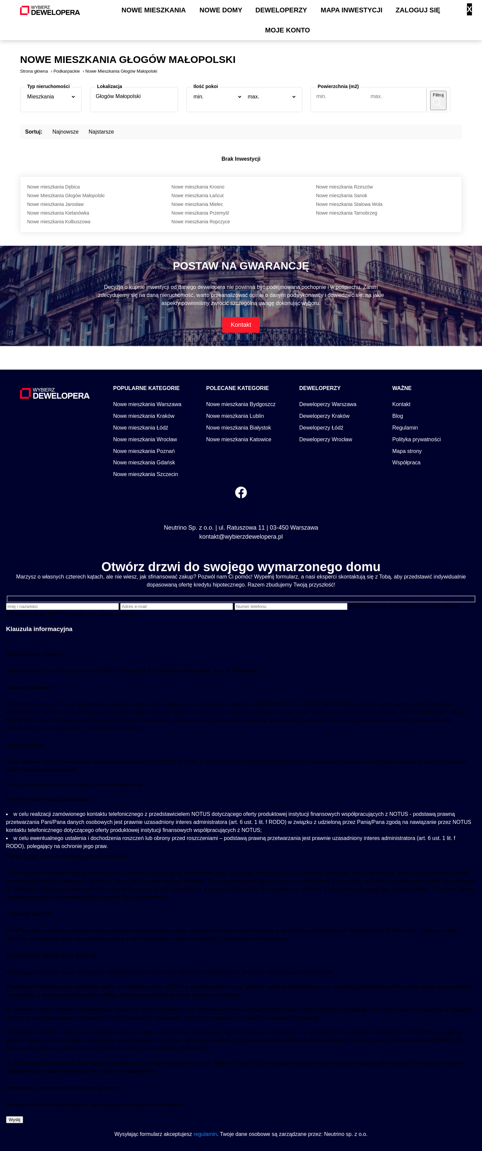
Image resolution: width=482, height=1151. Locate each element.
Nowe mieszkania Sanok (341, 195)
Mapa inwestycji (351, 10)
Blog (397, 416)
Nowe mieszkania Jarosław (55, 204)
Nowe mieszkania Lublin (235, 416)
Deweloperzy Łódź (321, 428)
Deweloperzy (281, 10)
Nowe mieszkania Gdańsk (144, 462)
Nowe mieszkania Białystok (238, 428)
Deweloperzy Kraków (324, 416)
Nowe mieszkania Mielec (197, 204)
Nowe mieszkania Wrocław (145, 439)
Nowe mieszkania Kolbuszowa (58, 221)
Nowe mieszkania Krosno (197, 186)
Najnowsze (66, 132)
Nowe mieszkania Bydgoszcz (240, 404)
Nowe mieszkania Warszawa (147, 404)
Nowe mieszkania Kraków (143, 416)
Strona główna (34, 71)
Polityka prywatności (416, 439)
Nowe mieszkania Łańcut (197, 195)
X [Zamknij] (469, 9)
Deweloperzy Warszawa (327, 404)
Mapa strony (407, 451)
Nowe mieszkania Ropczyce (200, 221)
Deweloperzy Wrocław (325, 439)
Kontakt (241, 324)
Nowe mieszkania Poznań (144, 451)
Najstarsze (101, 132)
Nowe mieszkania (154, 10)
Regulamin (405, 428)
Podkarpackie (67, 71)
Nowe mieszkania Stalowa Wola (349, 204)
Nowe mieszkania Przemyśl (200, 213)
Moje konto (287, 30)
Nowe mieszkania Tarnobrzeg (346, 213)
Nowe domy (220, 10)
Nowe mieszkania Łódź (140, 428)
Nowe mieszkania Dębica (53, 186)
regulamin (205, 1134)
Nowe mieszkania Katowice (238, 439)
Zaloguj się (418, 10)
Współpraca (406, 462)
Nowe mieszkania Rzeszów (344, 186)
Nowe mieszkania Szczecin (145, 474)
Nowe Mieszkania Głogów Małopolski (65, 195)
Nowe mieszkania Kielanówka (58, 213)
